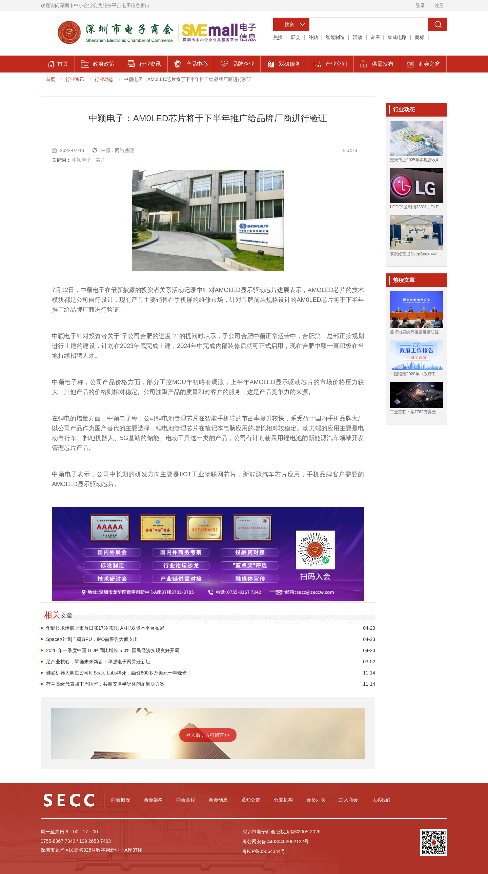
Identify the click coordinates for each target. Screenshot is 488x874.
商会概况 (120, 800)
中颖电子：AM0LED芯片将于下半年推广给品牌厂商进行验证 (188, 79)
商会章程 (185, 800)
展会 (295, 37)
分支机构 (283, 800)
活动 (357, 37)
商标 (419, 37)
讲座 (375, 37)
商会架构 (153, 800)
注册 (439, 5)
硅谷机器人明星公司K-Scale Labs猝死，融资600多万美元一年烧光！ (118, 672)
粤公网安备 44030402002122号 (275, 841)
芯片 (100, 160)
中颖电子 (81, 160)
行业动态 (104, 79)
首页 (50, 79)
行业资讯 (74, 79)
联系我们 (380, 800)
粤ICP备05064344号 (264, 851)
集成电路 (397, 37)
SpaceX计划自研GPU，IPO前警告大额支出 (92, 639)
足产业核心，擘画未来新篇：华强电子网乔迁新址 (98, 661)
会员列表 (315, 800)
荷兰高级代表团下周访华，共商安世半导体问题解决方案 (105, 684)
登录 (420, 5)
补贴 (313, 37)
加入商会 (348, 800)
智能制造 (335, 37)
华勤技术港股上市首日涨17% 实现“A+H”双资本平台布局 (105, 628)
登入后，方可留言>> (207, 735)
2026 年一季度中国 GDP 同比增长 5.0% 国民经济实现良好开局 (112, 650)
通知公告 (250, 800)
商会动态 (218, 800)
